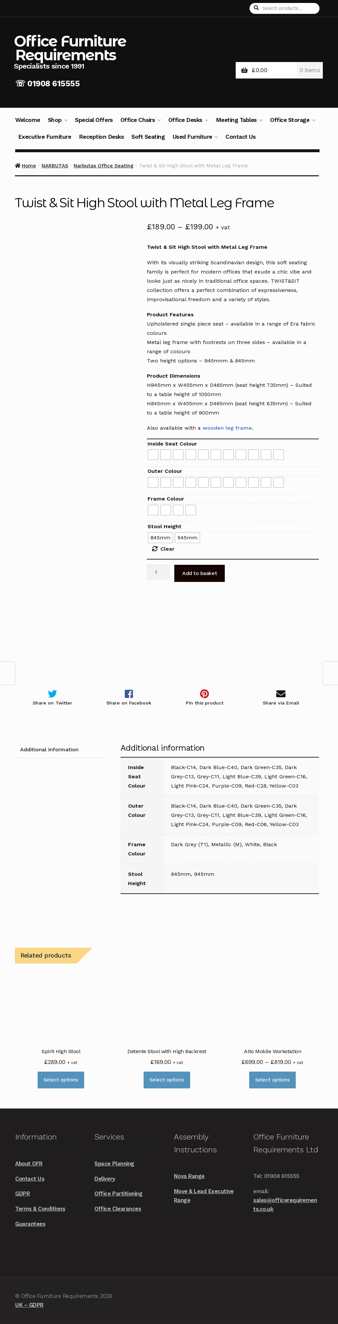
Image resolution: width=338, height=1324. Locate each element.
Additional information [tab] (49, 750)
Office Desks (185, 120)
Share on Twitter (52, 703)
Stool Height (165, 526)
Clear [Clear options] (167, 549)
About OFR (29, 1163)
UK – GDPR (29, 1305)
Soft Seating (148, 136)
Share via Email (281, 703)
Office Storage (289, 120)
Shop (55, 120)
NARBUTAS (55, 166)
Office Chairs (137, 120)
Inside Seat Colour (172, 444)
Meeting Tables (236, 120)
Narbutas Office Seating (103, 166)
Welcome (27, 120)
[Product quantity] (158, 572)
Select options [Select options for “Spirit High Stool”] (61, 1080)
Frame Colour (166, 499)
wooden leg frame (227, 428)
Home (29, 166)
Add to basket (199, 573)
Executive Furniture (44, 136)
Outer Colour (165, 471)
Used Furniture (192, 136)
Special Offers (94, 120)
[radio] (153, 455)
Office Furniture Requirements (70, 48)
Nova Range (189, 1176)
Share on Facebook (128, 703)
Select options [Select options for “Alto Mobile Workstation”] (272, 1080)
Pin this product (204, 703)
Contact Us (240, 136)
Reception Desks (101, 136)
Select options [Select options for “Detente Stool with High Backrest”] (167, 1080)
